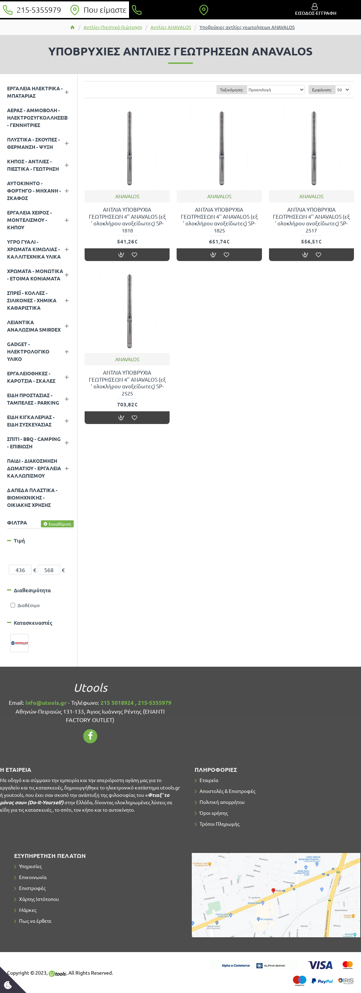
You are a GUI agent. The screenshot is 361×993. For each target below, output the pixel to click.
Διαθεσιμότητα (32, 590)
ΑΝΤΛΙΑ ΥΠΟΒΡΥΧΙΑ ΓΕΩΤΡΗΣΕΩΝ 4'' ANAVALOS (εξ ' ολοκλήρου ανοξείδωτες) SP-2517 (311, 220)
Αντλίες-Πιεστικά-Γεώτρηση (113, 27)
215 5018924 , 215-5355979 (135, 702)
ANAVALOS (127, 196)
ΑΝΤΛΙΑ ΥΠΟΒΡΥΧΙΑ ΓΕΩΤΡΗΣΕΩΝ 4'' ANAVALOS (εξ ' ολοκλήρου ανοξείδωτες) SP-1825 (219, 220)
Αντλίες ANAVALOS (171, 27)
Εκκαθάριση (60, 524)
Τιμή (19, 540)
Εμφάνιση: (322, 89)
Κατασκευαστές (33, 622)
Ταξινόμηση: (231, 89)
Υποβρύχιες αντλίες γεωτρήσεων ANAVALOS (247, 27)
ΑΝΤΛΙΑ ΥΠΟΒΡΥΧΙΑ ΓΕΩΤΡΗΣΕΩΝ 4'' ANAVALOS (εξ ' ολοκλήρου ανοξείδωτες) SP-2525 (127, 382)
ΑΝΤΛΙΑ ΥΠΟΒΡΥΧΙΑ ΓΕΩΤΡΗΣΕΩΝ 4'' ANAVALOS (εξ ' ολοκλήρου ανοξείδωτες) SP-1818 (127, 220)
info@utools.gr (46, 702)
